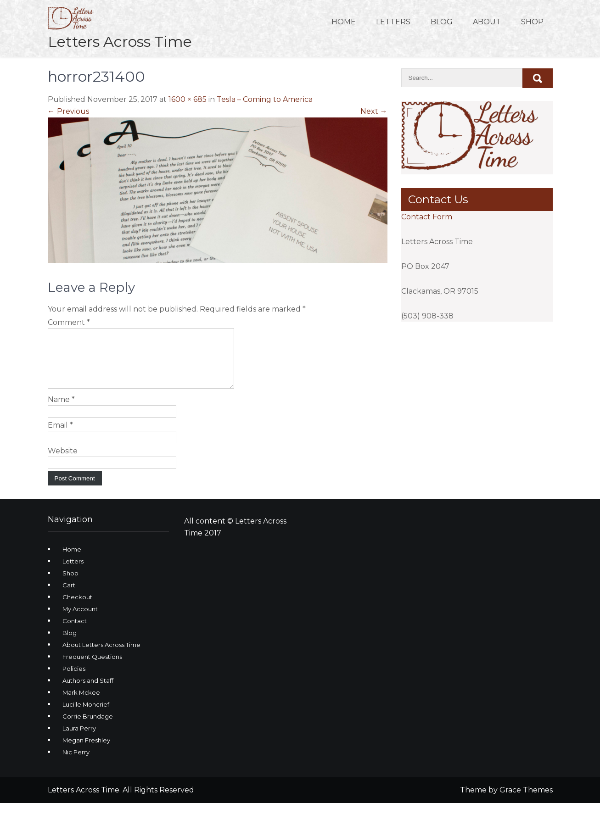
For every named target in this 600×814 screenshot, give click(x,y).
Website (63, 461)
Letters (393, 21)
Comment (69, 322)
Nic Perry (76, 763)
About (487, 21)
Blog (442, 21)
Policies (73, 679)
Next (373, 111)
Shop (532, 21)
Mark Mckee (81, 703)
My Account (80, 620)
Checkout (77, 608)
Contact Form (426, 216)
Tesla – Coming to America (265, 99)
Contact (74, 632)
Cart (68, 596)
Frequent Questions (92, 667)
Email (60, 436)
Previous (68, 111)
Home (343, 21)
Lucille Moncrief (85, 715)
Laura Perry (79, 739)
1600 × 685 (187, 99)
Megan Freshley (86, 751)
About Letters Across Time (101, 655)
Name (61, 410)
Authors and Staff (87, 691)
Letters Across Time (120, 41)
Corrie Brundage (87, 727)
